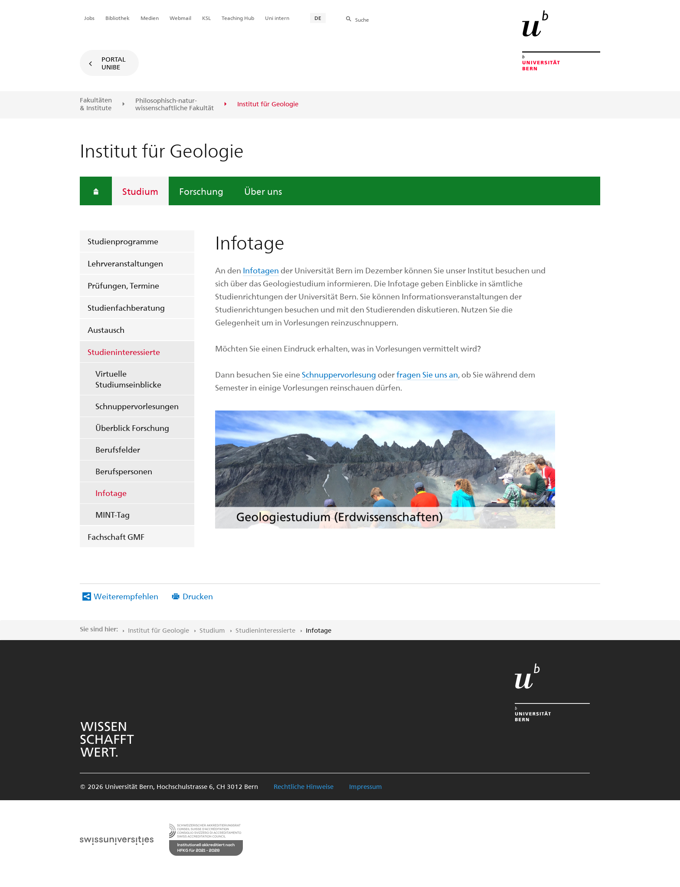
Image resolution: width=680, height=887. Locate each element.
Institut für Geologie (158, 630)
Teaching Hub (238, 17)
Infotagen (261, 270)
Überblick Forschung (132, 427)
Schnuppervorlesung (339, 374)
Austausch (106, 329)
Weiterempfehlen (126, 596)
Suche (362, 19)
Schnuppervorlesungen (137, 406)
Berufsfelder (117, 449)
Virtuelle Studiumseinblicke (128, 379)
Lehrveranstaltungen (125, 263)
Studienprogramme (123, 241)
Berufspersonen (123, 471)
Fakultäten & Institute (96, 104)
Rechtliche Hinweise (303, 786)
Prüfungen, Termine (123, 285)
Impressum (365, 786)
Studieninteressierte (124, 351)
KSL (206, 17)
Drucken (198, 596)
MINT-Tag (112, 514)
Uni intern (277, 17)
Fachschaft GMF (116, 536)
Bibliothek (117, 17)
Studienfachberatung (126, 307)
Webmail (180, 17)
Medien (150, 17)
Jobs (89, 17)
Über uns (263, 191)
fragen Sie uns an (427, 374)
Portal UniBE (113, 63)
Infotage (111, 492)
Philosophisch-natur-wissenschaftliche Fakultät (174, 104)
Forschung (201, 191)
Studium (140, 191)
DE (317, 17)
